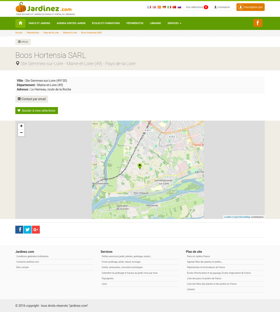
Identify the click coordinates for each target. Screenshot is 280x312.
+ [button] (21, 126)
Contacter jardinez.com (27, 261)
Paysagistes (108, 278)
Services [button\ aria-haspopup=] (174, 23)
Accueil (19, 32)
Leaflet (227, 216)
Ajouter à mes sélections (36, 110)
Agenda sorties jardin (71, 23)
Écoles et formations (106, 23)
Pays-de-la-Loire (51, 32)
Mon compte (22, 267)
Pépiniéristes (135, 23)
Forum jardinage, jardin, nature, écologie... (122, 261)
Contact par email (32, 99)
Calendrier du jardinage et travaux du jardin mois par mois (130, 273)
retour (23, 41)
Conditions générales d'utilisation (32, 256)
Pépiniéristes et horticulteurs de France (206, 267)
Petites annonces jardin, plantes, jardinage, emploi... (127, 256)
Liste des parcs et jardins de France (204, 278)
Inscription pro (250, 7)
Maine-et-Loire (70, 32)
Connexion (222, 7)
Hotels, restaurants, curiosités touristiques (122, 267)
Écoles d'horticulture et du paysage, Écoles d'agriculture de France (219, 273)
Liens (104, 284)
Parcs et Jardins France (198, 256)
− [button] (21, 133)
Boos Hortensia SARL (91, 32)
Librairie (155, 23)
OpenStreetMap (241, 216)
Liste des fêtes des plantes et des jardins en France (212, 284)
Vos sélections (197, 7)
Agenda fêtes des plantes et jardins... (205, 261)
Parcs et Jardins (39, 23)
